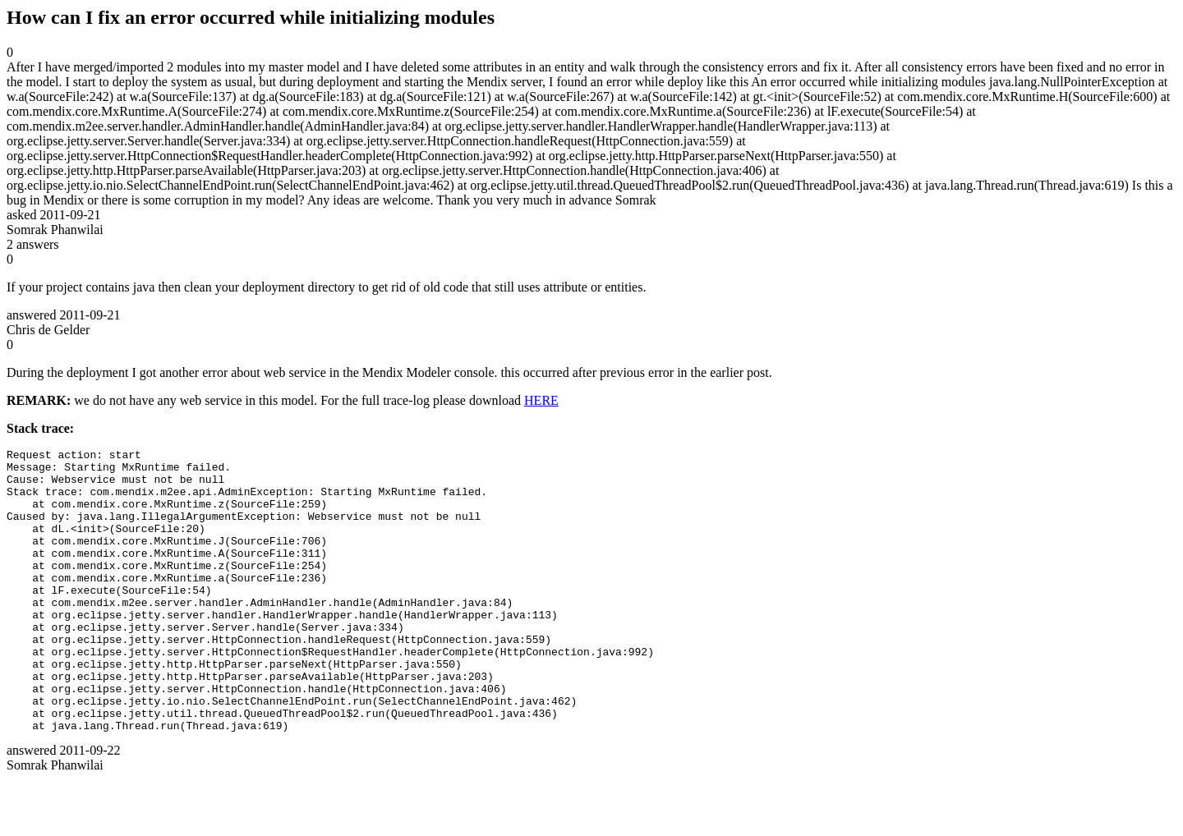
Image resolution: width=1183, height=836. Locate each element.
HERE (541, 400)
